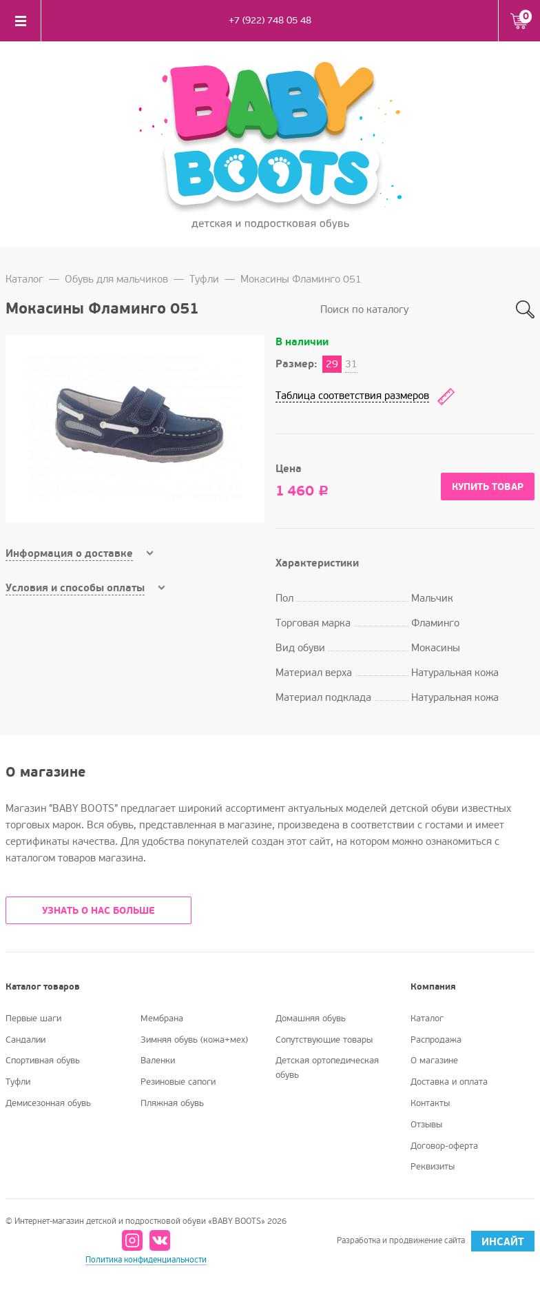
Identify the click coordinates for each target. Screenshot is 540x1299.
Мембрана (162, 1018)
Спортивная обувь (43, 1060)
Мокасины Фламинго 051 (301, 279)
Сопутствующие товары (324, 1039)
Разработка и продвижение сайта (435, 1241)
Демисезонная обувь (48, 1103)
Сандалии (25, 1039)
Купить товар (487, 486)
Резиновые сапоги (178, 1081)
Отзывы (426, 1124)
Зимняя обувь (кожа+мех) (194, 1039)
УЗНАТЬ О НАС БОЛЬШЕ (98, 910)
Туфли (204, 279)
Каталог (24, 279)
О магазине (434, 1060)
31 (351, 364)
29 (332, 364)
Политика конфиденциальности (146, 1260)
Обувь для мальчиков (116, 279)
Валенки (158, 1060)
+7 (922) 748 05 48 (270, 20)
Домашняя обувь (311, 1018)
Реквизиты (433, 1166)
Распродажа (436, 1039)
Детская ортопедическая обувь (327, 1068)
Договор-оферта (444, 1146)
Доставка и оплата (449, 1081)
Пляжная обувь (172, 1103)
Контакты (430, 1103)
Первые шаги (33, 1018)
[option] (135, 429)
